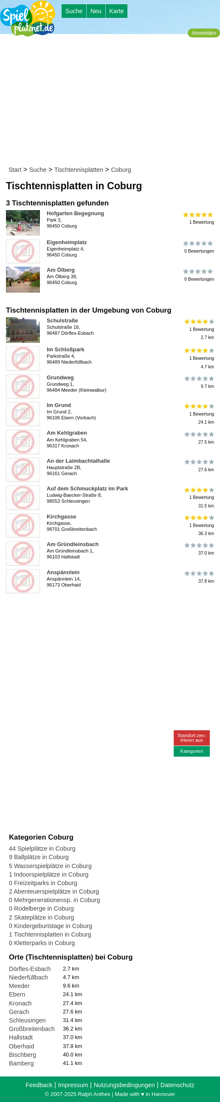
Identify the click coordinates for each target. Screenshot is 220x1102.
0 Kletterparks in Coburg (42, 943)
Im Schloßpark (66, 349)
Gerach (19, 1011)
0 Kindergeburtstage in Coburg (50, 926)
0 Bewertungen (198, 247)
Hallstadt (21, 1037)
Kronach (20, 1003)
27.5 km (198, 437)
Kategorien (191, 751)
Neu (96, 11)
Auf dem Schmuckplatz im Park (87, 488)
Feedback (38, 1085)
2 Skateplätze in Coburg (41, 917)
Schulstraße (62, 320)
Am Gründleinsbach (73, 544)
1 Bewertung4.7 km (198, 358)
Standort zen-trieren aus (192, 738)
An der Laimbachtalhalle (78, 461)
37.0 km (198, 549)
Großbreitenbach (32, 1028)
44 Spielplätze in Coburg (42, 848)
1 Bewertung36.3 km (198, 525)
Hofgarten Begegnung (75, 213)
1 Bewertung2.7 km (198, 329)
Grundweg (60, 377)
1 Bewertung (198, 218)
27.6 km (198, 465)
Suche (74, 11)
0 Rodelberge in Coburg (41, 908)
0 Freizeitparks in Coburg (43, 883)
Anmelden (204, 33)
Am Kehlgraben (67, 433)
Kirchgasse (61, 516)
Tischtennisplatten (78, 169)
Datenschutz (178, 1085)
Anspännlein (63, 572)
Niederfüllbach (28, 977)
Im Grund (59, 405)
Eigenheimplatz (67, 242)
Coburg (121, 169)
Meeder (19, 985)
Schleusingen (27, 1020)
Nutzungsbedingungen (124, 1085)
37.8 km (198, 577)
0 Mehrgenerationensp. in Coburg (54, 900)
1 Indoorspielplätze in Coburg (48, 874)
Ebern (17, 994)
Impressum (73, 1085)
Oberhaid (21, 1046)
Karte (116, 11)
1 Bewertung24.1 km (198, 414)
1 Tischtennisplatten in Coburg (50, 934)
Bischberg (22, 1054)
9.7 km (198, 382)
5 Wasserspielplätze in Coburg (50, 866)
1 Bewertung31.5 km (198, 497)
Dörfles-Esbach (30, 968)
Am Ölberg (61, 270)
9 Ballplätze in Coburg (39, 857)
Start (14, 169)
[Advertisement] (112, 101)
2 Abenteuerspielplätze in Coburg (54, 891)
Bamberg (21, 1063)
